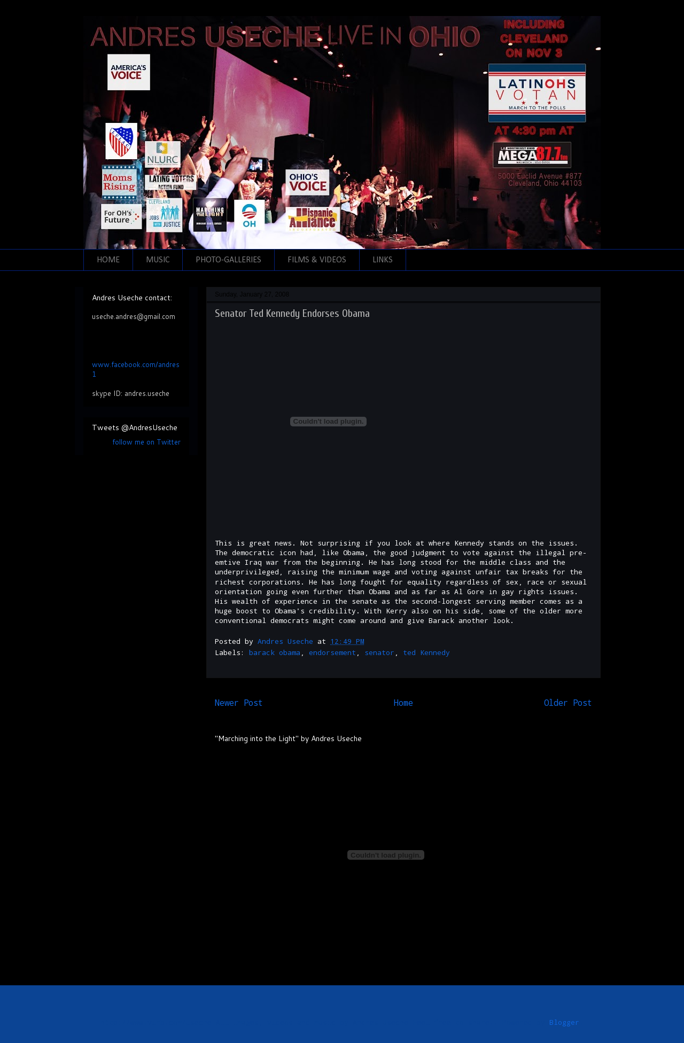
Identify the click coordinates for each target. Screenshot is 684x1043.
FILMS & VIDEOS (316, 260)
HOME (108, 260)
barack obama (274, 652)
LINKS (382, 260)
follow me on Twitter (146, 442)
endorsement (332, 652)
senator (379, 652)
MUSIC (157, 260)
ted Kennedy (426, 652)
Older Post (568, 702)
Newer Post (239, 702)
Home (403, 702)
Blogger (564, 1022)
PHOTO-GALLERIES (228, 260)
